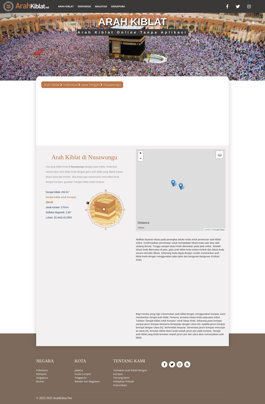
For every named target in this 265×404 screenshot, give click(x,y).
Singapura (118, 6)
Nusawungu (112, 84)
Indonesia (84, 6)
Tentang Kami (121, 377)
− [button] (140, 158)
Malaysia (101, 6)
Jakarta (79, 370)
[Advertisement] (132, 116)
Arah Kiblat (51, 84)
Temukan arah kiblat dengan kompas (130, 372)
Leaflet (207, 229)
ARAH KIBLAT (66, 6)
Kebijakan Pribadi (123, 381)
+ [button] (140, 153)
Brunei (40, 381)
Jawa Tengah (91, 84)
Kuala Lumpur (83, 374)
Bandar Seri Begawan (87, 381)
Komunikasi (120, 385)
